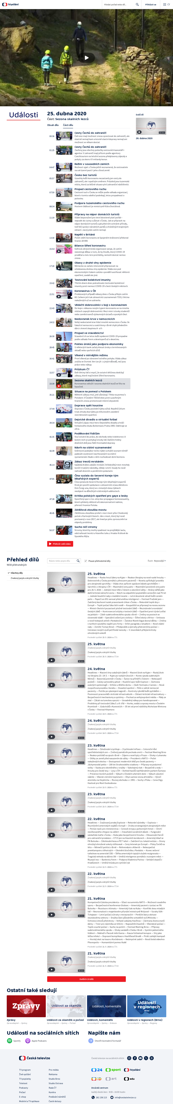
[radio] (23, 572)
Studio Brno (54, 1078)
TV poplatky (25, 1078)
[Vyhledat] (78, 561)
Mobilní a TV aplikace (29, 1101)
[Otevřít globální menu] (166, 4)
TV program (25, 1069)
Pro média (54, 1069)
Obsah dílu (53, 125)
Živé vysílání (25, 1074)
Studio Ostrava (56, 1083)
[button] (86, 57)
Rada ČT (53, 1087)
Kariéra (52, 1092)
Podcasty (23, 1087)
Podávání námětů (57, 1096)
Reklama (53, 1074)
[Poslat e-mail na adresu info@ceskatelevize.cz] (123, 1097)
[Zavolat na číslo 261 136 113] (99, 1097)
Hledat (137, 5)
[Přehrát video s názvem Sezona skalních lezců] (86, 58)
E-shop (22, 1096)
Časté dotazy (55, 1101)
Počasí (22, 1092)
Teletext (23, 1083)
